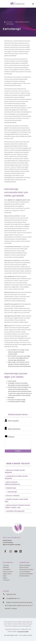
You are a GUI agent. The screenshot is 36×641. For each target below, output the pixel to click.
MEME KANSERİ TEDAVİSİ (22, 22)
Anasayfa (8, 22)
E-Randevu (6, 580)
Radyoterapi (10, 488)
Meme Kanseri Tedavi (26, 569)
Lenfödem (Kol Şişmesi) (14, 511)
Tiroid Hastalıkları (24, 572)
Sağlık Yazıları (7, 574)
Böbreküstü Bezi (24, 576)
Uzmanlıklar (6, 569)
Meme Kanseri (24, 567)
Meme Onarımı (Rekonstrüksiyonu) (12, 483)
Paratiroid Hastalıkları (26, 574)
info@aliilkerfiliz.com (13, 598)
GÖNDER (18, 451)
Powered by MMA (23, 631)
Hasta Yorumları (8, 572)
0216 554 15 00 (11, 594)
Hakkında (6, 567)
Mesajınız (9, 436)
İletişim (5, 578)
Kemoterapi (11, 492)
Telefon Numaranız (12, 428)
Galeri (5, 576)
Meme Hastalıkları (25, 565)
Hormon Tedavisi (12, 496)
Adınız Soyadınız (12, 420)
